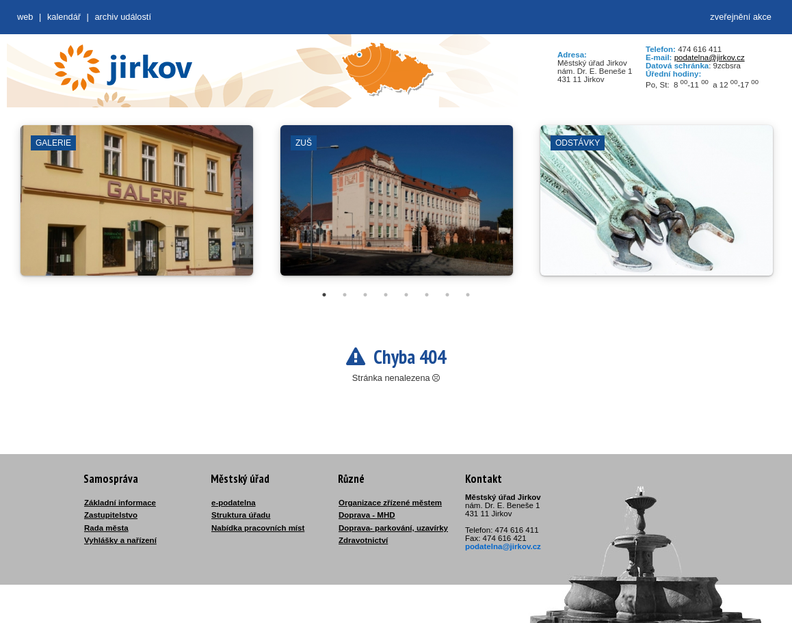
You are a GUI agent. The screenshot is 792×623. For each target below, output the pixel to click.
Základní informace (120, 503)
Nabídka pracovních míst (257, 528)
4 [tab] (386, 295)
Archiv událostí (122, 17)
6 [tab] (427, 295)
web (25, 17)
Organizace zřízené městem (390, 503)
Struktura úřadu (240, 515)
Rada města (106, 528)
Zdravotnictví (363, 540)
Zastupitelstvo (110, 515)
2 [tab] (345, 295)
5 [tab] (406, 295)
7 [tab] (447, 295)
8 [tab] (468, 295)
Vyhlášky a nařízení (120, 540)
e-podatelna (233, 503)
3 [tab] (365, 295)
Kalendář (64, 17)
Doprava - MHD (367, 515)
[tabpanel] (137, 207)
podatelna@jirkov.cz (709, 57)
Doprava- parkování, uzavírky (393, 528)
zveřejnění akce (740, 17)
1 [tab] (324, 295)
